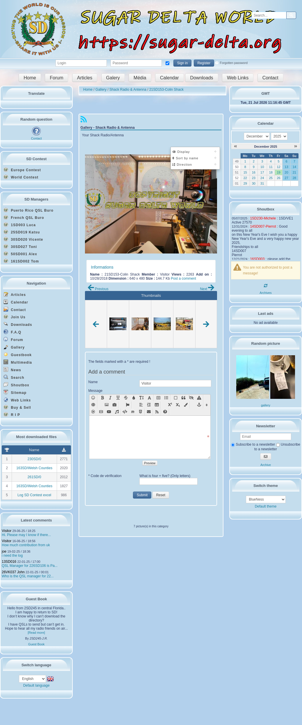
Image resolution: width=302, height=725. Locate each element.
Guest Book (36, 644)
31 (262, 183)
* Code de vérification (105, 476)
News (12, 369)
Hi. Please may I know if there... (26, 535)
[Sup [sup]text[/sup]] (170, 405)
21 (294, 172)
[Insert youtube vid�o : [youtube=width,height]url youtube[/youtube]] (109, 412)
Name (93, 382)
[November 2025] (235, 146)
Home (30, 77)
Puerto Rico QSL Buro (28, 210)
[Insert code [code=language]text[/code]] (125, 412)
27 (286, 178)
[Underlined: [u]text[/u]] (118, 398)
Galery (113, 77)
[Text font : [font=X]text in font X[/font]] (149, 398)
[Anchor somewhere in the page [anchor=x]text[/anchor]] (199, 405)
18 (271, 172)
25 (271, 178)
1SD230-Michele (263, 218)
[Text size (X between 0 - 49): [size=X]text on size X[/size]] (141, 398)
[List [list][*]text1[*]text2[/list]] (166, 398)
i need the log (12, 555)
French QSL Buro (23, 217)
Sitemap (14, 392)
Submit (142, 495)
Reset (160, 495)
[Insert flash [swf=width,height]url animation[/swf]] (93, 412)
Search (13, 377)
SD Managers (36, 199)
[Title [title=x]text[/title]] (158, 398)
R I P (11, 414)
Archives (265, 292)
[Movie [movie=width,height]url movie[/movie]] (101, 412)
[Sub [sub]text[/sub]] (178, 405)
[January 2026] (295, 146)
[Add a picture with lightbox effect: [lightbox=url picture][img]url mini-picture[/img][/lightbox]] (114, 405)
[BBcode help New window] (165, 412)
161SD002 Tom (21, 261)
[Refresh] (265, 286)
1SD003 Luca (19, 224)
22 (245, 178)
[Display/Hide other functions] (207, 405)
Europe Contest (22, 169)
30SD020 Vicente (23, 239)
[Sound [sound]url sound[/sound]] (116, 412)
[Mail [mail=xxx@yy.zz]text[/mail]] (148, 412)
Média (140, 77)
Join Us (14, 317)
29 (245, 183)
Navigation (36, 283)
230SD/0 (34, 459)
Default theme (266, 506)
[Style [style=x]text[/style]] (199, 398)
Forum (56, 77)
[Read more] (36, 632)
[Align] (141, 405)
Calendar (169, 77)
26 (278, 178)
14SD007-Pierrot (263, 226)
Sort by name (185, 158)
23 (253, 178)
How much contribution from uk (26, 545)
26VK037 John (13, 572)
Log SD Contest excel (34, 495)
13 (286, 167)
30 (253, 183)
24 (262, 178)
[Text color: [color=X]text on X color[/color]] (133, 398)
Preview (149, 463)
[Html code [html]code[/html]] (140, 412)
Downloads (201, 77)
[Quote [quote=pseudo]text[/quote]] (183, 398)
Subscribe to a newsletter (253, 444)
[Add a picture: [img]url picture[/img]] (106, 405)
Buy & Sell (17, 407)
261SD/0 (34, 477)
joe (4, 551)
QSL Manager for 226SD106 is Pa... (30, 566)
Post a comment (183, 278)
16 (253, 172)
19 (278, 172)
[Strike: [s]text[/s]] (125, 398)
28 (294, 178)
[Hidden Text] (191, 398)
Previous (98, 289)
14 (294, 167)
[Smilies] (93, 398)
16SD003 (257, 259)
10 (262, 167)
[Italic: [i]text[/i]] (110, 398)
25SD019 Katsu (21, 232)
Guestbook (17, 354)
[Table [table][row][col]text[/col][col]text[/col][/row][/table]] (156, 405)
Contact (270, 77)
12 (278, 167)
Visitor (6, 531)
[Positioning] (148, 405)
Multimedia (17, 362)
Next (207, 289)
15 (245, 172)
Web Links (237, 77)
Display (181, 151)
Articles (84, 77)
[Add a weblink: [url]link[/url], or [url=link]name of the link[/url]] (93, 405)
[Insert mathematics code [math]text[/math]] (132, 412)
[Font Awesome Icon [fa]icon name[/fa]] (127, 405)
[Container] (175, 398)
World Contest (20, 177)
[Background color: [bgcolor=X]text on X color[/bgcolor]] (185, 405)
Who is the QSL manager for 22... (28, 576)
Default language (36, 685)
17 (262, 172)
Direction (182, 164)
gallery (265, 405)
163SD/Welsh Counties (34, 468)
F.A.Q (12, 331)
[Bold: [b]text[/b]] (102, 398)
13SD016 (9, 562)
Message (95, 391)
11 (271, 167)
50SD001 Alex (20, 253)
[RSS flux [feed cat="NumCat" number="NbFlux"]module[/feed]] (157, 412)
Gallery (14, 346)
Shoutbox (16, 384)
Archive (265, 465)
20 (286, 172)
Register (204, 63)
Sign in (182, 63)
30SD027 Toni (20, 246)
